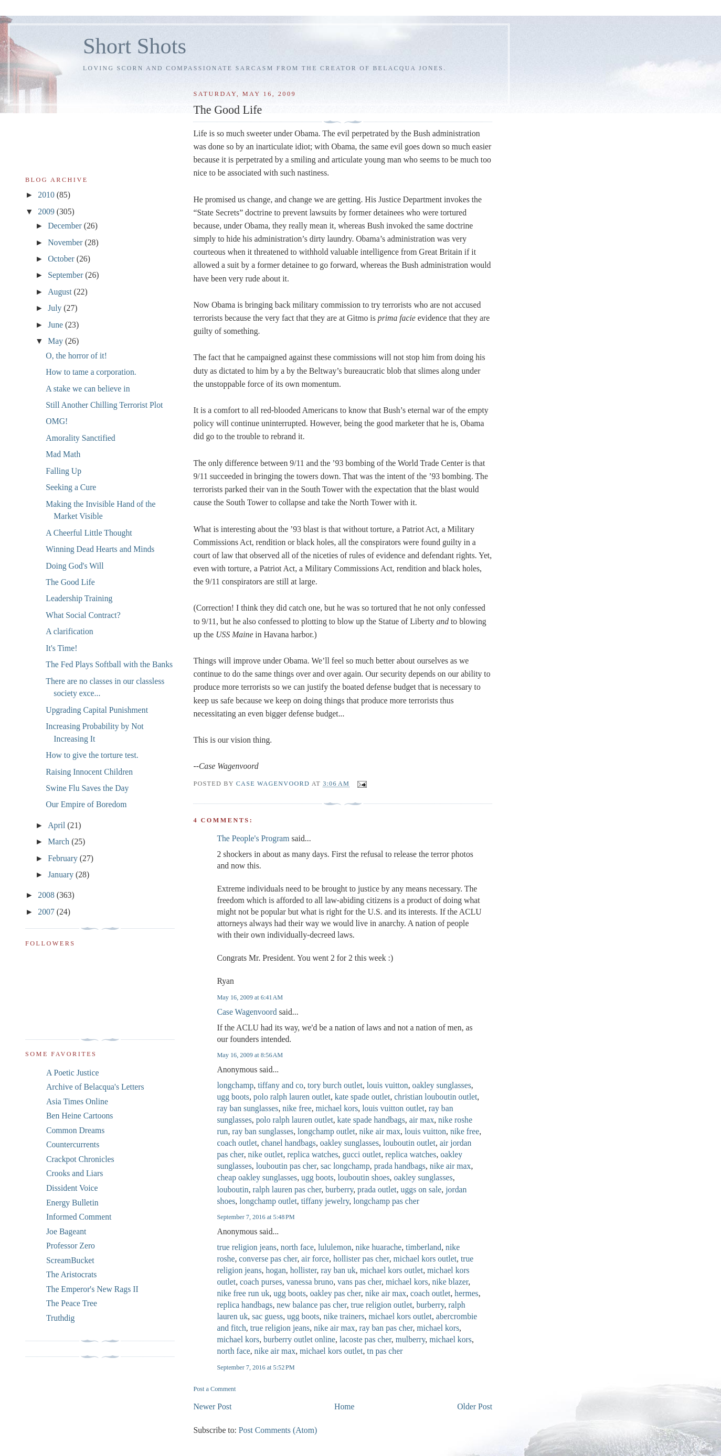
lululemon (335, 1247)
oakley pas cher (335, 1293)
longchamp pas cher (386, 1201)
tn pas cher (384, 1350)
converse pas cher (268, 1258)
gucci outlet (361, 1154)
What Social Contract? (83, 615)
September (66, 274)
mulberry (411, 1339)
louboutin (232, 1189)
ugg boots (233, 1096)
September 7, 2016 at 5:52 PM (255, 1367)
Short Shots (134, 46)
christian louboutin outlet (435, 1096)
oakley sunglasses (441, 1085)
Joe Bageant (66, 1231)
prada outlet (377, 1189)
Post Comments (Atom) (278, 1430)
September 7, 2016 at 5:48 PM (255, 1217)
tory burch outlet (335, 1085)
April (57, 825)
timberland (423, 1247)
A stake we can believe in (88, 388)
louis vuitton (387, 1085)
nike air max (380, 1131)
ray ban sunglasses (247, 1108)
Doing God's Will (74, 565)
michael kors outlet (425, 1258)
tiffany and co (280, 1085)
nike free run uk (243, 1293)
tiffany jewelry (325, 1201)
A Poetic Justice (72, 1072)
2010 (47, 194)
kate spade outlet (362, 1096)
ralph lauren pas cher (287, 1189)
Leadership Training (79, 598)
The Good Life (70, 582)
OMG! (57, 421)
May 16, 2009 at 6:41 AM (250, 997)
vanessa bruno (310, 1281)
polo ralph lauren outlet (292, 1096)
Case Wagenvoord (247, 1011)
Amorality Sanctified (80, 437)
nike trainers (343, 1316)
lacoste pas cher (365, 1339)
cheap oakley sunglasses (257, 1177)
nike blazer (450, 1281)
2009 (47, 211)
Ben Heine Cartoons (79, 1115)
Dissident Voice (72, 1187)
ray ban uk (338, 1270)
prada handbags (400, 1165)
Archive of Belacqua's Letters (95, 1086)
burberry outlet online (299, 1339)
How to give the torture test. (92, 755)
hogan (275, 1270)
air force (315, 1258)
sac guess (267, 1316)
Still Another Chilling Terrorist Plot (104, 404)
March (59, 841)
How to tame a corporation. (91, 371)
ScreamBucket (70, 1260)
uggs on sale (421, 1189)
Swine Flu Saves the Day (87, 788)
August (60, 291)
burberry (339, 1189)
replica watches (312, 1154)
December (66, 225)
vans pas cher (359, 1281)
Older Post (474, 1406)
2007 (47, 911)
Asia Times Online (77, 1101)
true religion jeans (247, 1247)
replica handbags (244, 1304)
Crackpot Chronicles (80, 1159)
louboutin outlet (409, 1142)
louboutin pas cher (286, 1165)
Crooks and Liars (74, 1173)
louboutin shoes (363, 1177)
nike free (296, 1108)
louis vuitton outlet (393, 1108)
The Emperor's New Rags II (92, 1289)
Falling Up (63, 470)
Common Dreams (75, 1130)
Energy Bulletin (72, 1202)
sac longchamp (345, 1165)
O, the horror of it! (76, 355)
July (55, 307)
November (66, 242)
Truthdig (60, 1317)
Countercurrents (72, 1144)
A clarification (69, 631)
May (56, 340)
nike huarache (379, 1247)
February (64, 858)
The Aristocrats (71, 1274)
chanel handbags (288, 1142)
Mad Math (63, 454)
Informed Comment (78, 1216)
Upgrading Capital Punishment (97, 709)
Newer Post (212, 1406)
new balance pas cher (311, 1304)
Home (344, 1406)
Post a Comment (214, 1389)
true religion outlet (381, 1304)
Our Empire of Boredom (86, 804)
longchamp (235, 1085)
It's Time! (61, 648)
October (62, 258)
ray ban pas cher (386, 1327)
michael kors (337, 1108)
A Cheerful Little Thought (89, 532)
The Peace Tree (71, 1303)
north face (297, 1247)
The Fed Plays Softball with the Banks (109, 664)
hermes (466, 1293)
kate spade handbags (371, 1119)
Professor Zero (70, 1245)
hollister (303, 1270)
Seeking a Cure (71, 487)
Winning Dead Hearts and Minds (100, 549)
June (56, 324)
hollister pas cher (361, 1258)
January (62, 874)
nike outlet (265, 1154)
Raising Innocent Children (89, 771)
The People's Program (253, 838)
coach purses (261, 1281)
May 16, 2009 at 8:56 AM (250, 1055)
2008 (47, 894)
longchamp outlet (326, 1131)
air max (421, 1119)
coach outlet (237, 1142)
